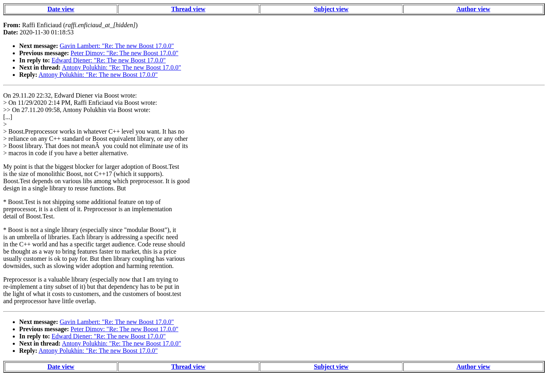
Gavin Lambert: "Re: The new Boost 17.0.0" (117, 45)
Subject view (331, 9)
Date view (61, 9)
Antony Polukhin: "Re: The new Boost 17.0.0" (121, 67)
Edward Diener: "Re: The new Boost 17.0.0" (109, 60)
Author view (473, 9)
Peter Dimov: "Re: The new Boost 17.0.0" (125, 53)
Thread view (188, 9)
